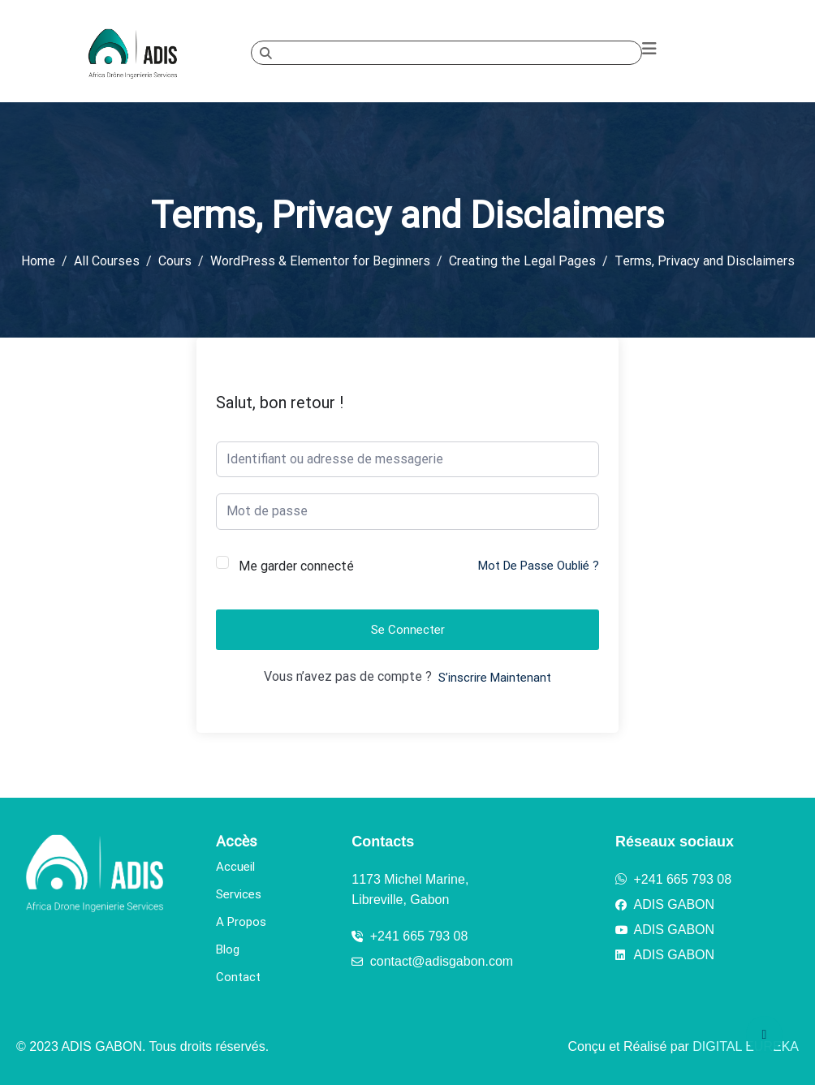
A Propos (241, 922)
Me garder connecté (296, 566)
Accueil (235, 866)
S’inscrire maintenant (494, 677)
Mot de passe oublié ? (538, 565)
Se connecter (408, 629)
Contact (238, 977)
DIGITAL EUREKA (745, 1046)
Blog (227, 949)
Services (238, 894)
